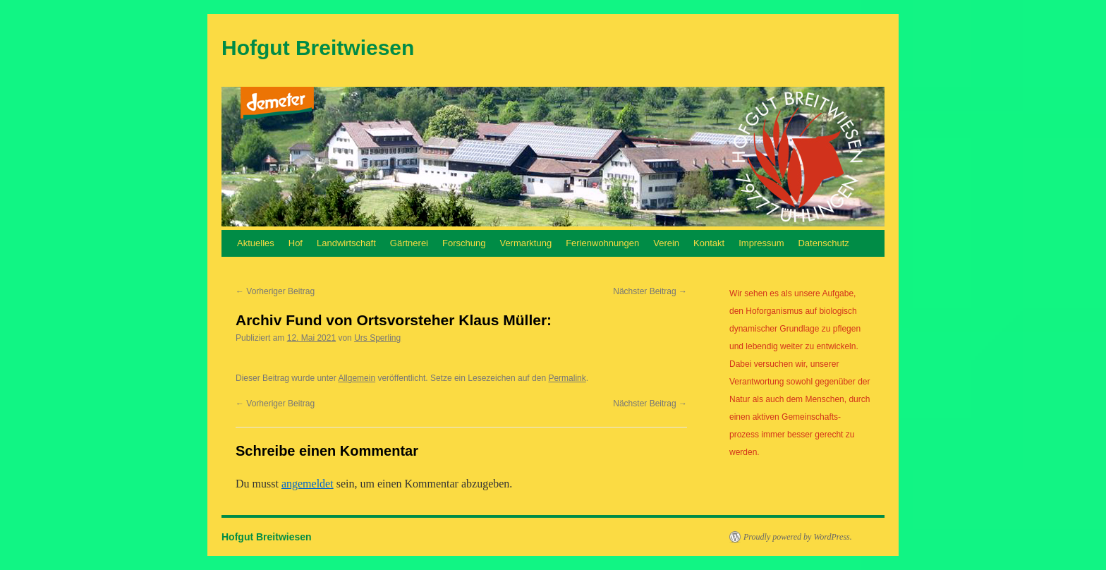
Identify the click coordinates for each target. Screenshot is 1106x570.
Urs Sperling (377, 338)
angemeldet (307, 484)
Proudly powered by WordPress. (797, 537)
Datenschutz (823, 243)
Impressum (761, 243)
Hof (295, 243)
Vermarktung (525, 243)
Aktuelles (255, 243)
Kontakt (708, 243)
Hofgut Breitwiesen (317, 47)
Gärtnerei (409, 243)
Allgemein (356, 378)
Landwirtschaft (346, 243)
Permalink (566, 378)
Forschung (463, 243)
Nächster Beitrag (650, 291)
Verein (666, 243)
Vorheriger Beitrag (275, 291)
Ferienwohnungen (602, 243)
